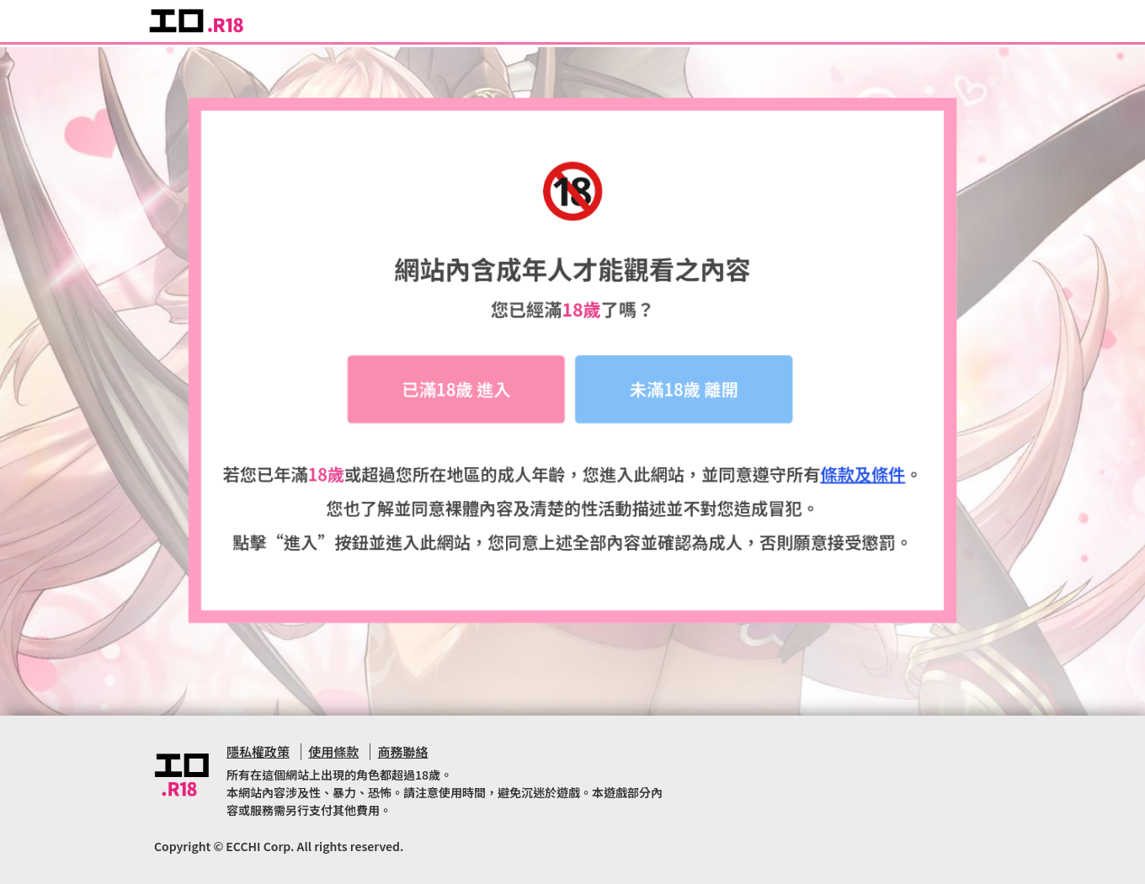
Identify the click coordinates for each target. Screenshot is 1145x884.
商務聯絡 (403, 751)
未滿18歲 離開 (684, 393)
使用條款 (333, 751)
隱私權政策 (258, 751)
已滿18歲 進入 (456, 393)
